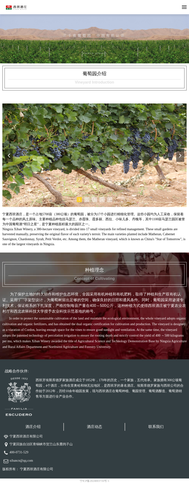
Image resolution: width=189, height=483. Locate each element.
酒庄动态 (94, 427)
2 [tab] (87, 199)
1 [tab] (79, 199)
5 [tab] (110, 199)
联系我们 (156, 427)
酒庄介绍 (33, 427)
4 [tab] (102, 199)
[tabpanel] (94, 155)
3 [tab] (94, 199)
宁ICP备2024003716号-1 (94, 481)
